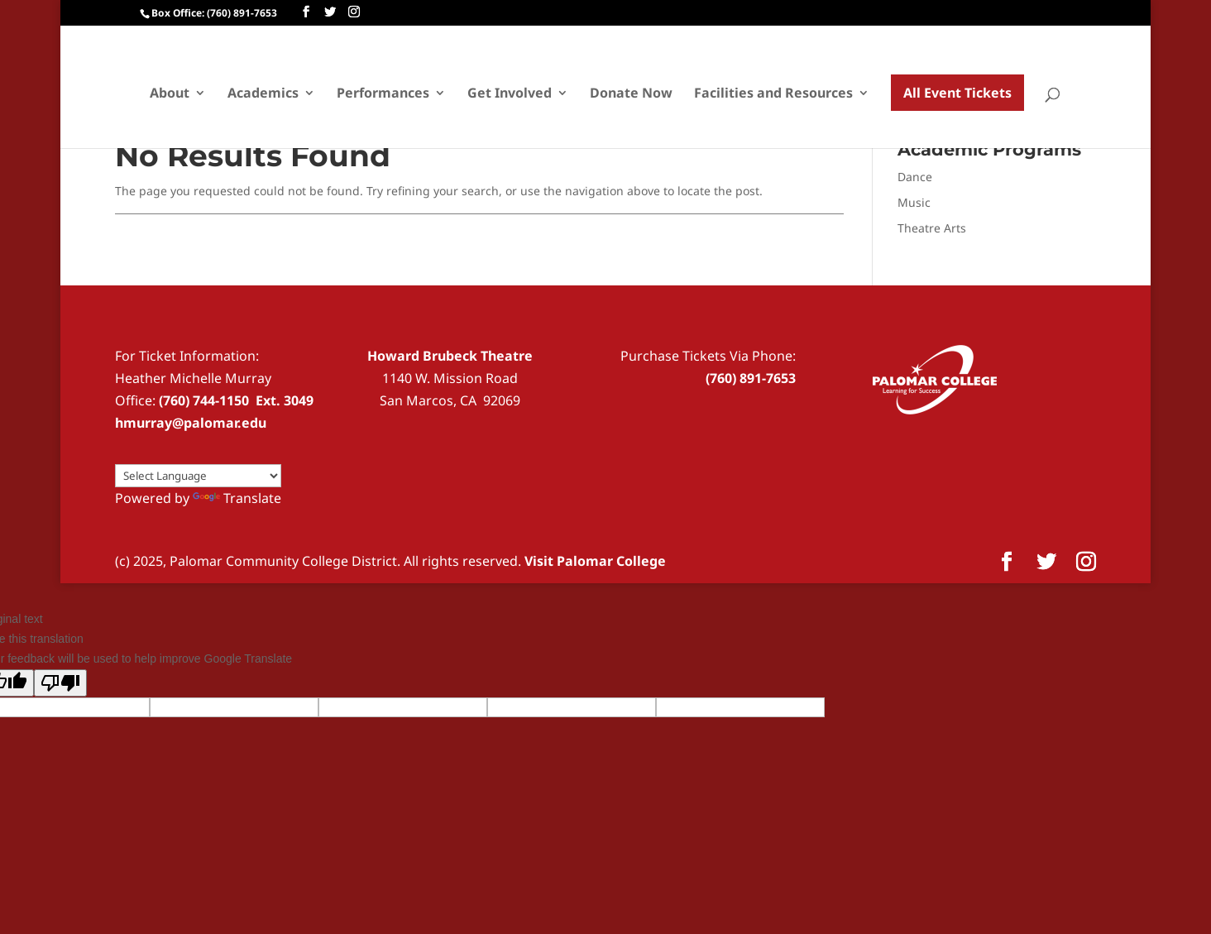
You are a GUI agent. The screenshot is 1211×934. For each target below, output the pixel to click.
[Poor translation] (60, 683)
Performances (383, 94)
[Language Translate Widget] (198, 475)
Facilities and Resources (773, 94)
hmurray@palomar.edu (190, 423)
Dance (914, 176)
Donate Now (631, 94)
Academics (263, 94)
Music (914, 202)
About (169, 94)
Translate (237, 498)
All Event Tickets (957, 93)
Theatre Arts (931, 228)
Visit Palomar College (595, 561)
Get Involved (509, 94)
